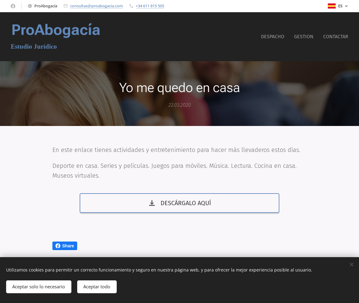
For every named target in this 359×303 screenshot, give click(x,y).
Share (64, 245)
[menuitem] (274, 36)
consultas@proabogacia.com (96, 6)
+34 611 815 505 (150, 6)
